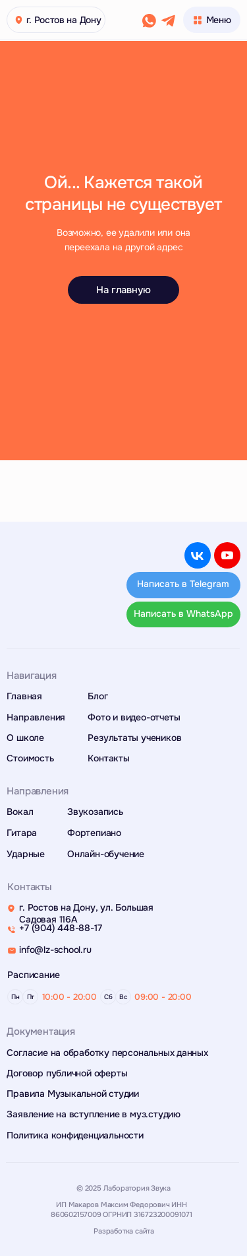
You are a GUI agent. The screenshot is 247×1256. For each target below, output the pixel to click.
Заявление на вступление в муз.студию (93, 1114)
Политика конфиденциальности (75, 1135)
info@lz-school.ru (55, 950)
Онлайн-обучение (105, 854)
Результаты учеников (134, 738)
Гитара (22, 833)
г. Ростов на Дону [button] (63, 20)
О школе (25, 738)
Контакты (108, 758)
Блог (97, 696)
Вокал (20, 812)
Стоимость (30, 758)
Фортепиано (94, 833)
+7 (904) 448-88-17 (60, 928)
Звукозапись (95, 812)
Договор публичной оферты (67, 1073)
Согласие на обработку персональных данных (107, 1053)
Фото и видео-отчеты (134, 717)
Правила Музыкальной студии (73, 1093)
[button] (19, 20)
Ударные (26, 854)
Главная (24, 696)
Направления (36, 717)
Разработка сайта (124, 1231)
